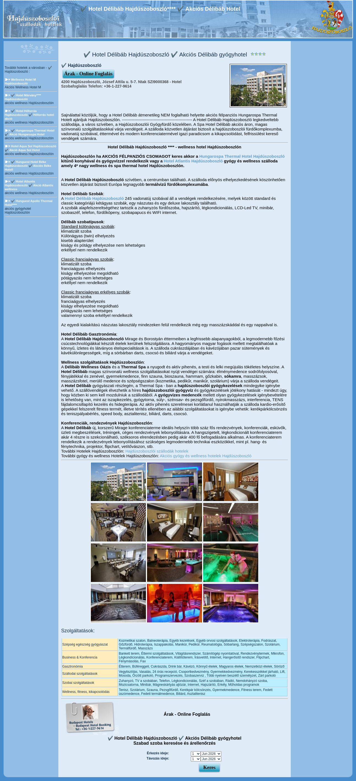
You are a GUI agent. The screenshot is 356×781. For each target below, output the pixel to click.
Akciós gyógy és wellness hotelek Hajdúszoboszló (206, 455)
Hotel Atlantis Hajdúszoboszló (193, 161)
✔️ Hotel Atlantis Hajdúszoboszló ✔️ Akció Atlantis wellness (29, 185)
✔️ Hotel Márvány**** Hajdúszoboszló (23, 97)
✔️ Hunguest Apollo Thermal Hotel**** (29, 202)
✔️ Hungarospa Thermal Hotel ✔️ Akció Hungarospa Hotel (30, 132)
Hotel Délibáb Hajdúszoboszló (94, 198)
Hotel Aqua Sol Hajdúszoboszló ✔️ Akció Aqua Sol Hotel (30, 148)
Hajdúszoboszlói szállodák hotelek (156, 451)
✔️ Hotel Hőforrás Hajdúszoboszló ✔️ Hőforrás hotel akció (29, 114)
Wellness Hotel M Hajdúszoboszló (20, 81)
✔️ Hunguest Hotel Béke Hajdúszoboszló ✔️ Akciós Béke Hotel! (28, 165)
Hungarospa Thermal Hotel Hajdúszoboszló (242, 156)
